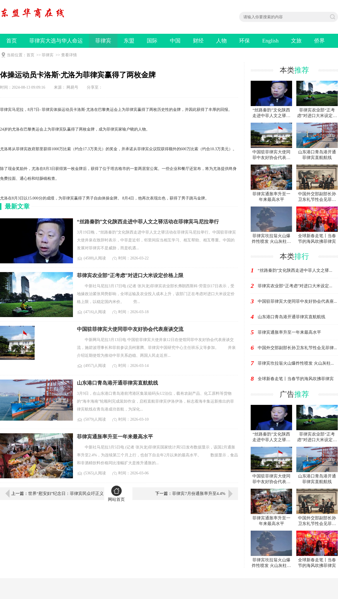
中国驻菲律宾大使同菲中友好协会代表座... (297, 301)
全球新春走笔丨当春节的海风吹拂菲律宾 (296, 378)
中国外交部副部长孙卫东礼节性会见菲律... (297, 348)
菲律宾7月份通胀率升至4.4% (198, 493)
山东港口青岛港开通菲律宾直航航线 (291, 317)
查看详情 (69, 55)
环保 (244, 41)
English (270, 41)
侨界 (319, 41)
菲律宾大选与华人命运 (56, 41)
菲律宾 (103, 41)
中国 (175, 41)
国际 (152, 41)
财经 (198, 41)
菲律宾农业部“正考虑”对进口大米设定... (295, 286)
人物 (221, 41)
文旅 (296, 41)
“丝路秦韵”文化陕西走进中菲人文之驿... (295, 270)
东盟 (129, 41)
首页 (11, 41)
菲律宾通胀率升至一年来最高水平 (289, 332)
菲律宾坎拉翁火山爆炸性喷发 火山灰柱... (296, 363)
